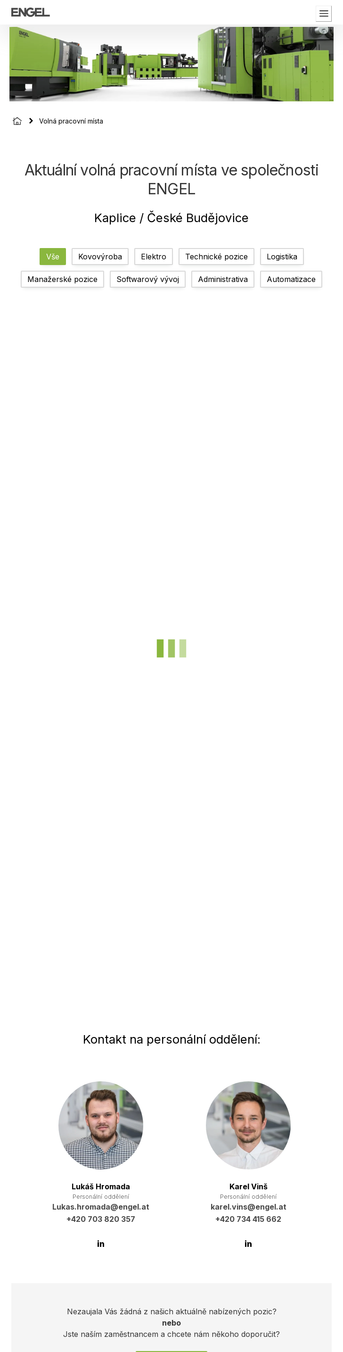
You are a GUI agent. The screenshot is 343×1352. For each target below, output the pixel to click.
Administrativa (223, 279)
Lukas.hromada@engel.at (100, 1206)
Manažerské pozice (62, 279)
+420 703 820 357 (100, 1219)
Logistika (282, 256)
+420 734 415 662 (248, 1219)
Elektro (153, 256)
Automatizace (291, 279)
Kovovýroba (100, 256)
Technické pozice (216, 256)
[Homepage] (17, 121)
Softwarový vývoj (147, 279)
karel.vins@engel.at (248, 1206)
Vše (52, 256)
